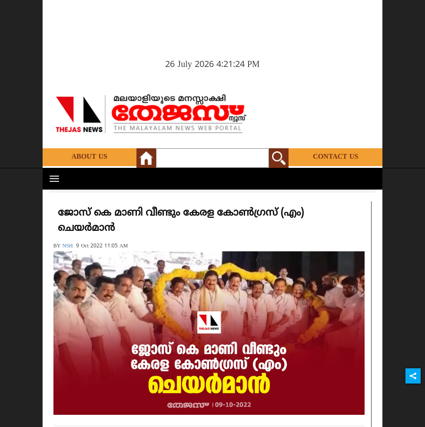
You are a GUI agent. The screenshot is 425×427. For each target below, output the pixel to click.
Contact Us (335, 157)
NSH (67, 246)
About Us (89, 157)
